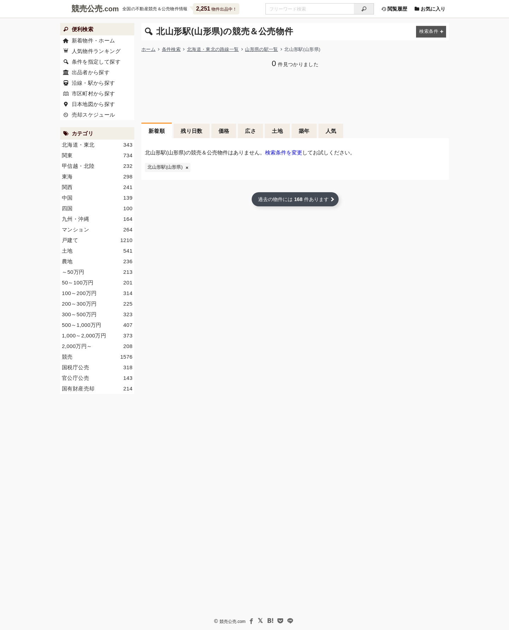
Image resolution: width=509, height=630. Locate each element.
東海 (97, 176)
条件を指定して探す (96, 62)
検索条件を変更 (283, 152)
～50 (97, 272)
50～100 (97, 282)
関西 (97, 187)
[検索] (364, 8)
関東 (97, 155)
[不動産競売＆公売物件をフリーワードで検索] (309, 8)
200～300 (97, 304)
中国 (97, 198)
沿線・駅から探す (93, 83)
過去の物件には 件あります (293, 199)
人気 (331, 131)
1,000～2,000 (97, 335)
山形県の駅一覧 (261, 49)
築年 (304, 131)
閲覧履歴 (394, 8)
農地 (97, 261)
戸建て (97, 240)
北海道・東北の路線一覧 (213, 49)
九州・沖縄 (97, 219)
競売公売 (87, 8)
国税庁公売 (97, 367)
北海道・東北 (97, 145)
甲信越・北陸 (97, 166)
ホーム (148, 49)
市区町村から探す (93, 93)
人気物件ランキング (96, 51)
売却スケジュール (93, 115)
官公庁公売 (97, 378)
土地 (277, 131)
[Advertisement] (295, 94)
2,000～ (97, 346)
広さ (250, 131)
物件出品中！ (216, 9)
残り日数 (192, 131)
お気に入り (429, 8)
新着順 (156, 131)
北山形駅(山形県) (164, 167)
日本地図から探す (93, 104)
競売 (97, 357)
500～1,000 (97, 325)
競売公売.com (233, 621)
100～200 (97, 293)
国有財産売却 (97, 388)
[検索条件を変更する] (431, 31)
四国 (97, 208)
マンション (97, 229)
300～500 (97, 314)
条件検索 (171, 49)
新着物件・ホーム (93, 40)
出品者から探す (91, 72)
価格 (223, 131)
